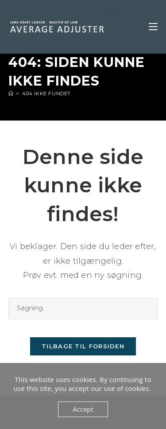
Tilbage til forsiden (83, 346)
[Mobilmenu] (153, 26)
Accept (83, 409)
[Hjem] (11, 93)
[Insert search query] (83, 308)
